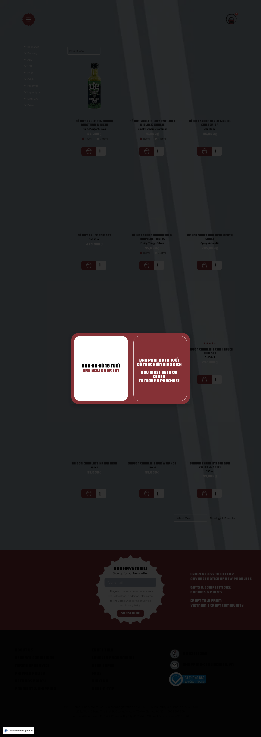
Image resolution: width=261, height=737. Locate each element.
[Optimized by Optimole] (18, 730)
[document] (130, 368)
